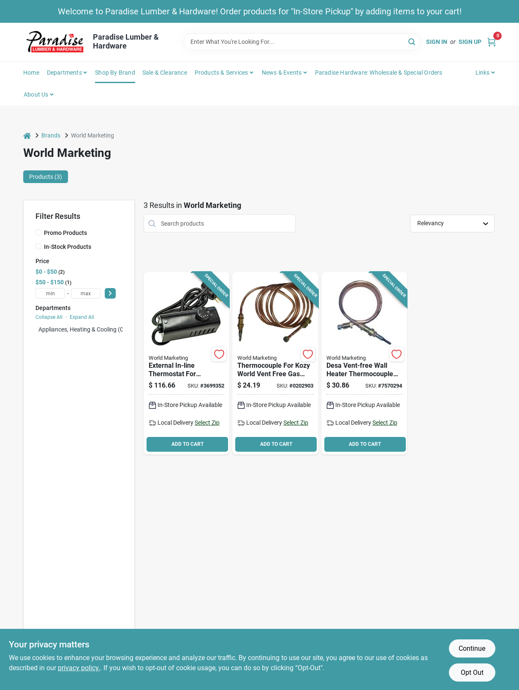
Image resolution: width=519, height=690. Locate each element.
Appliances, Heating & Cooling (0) (81, 329)
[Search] (412, 41)
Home (31, 72)
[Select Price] (110, 293)
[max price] (86, 293)
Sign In (436, 41)
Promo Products (65, 233)
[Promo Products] (38, 232)
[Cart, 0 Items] (491, 42)
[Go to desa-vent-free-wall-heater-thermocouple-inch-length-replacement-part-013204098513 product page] (364, 363)
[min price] (50, 293)
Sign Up (470, 41)
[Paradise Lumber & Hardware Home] (55, 42)
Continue (472, 648)
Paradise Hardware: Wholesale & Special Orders (379, 72)
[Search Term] (302, 41)
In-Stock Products (67, 246)
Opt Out (472, 672)
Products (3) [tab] (45, 176)
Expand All (82, 317)
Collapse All (48, 317)
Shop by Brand (115, 72)
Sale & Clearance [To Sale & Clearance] (164, 72)
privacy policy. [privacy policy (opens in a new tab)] (79, 668)
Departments (64, 72)
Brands (50, 135)
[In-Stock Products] (38, 246)
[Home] (27, 135)
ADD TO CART (187, 444)
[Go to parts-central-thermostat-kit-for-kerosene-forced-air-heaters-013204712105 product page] (186, 363)
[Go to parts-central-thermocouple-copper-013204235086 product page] (275, 363)
